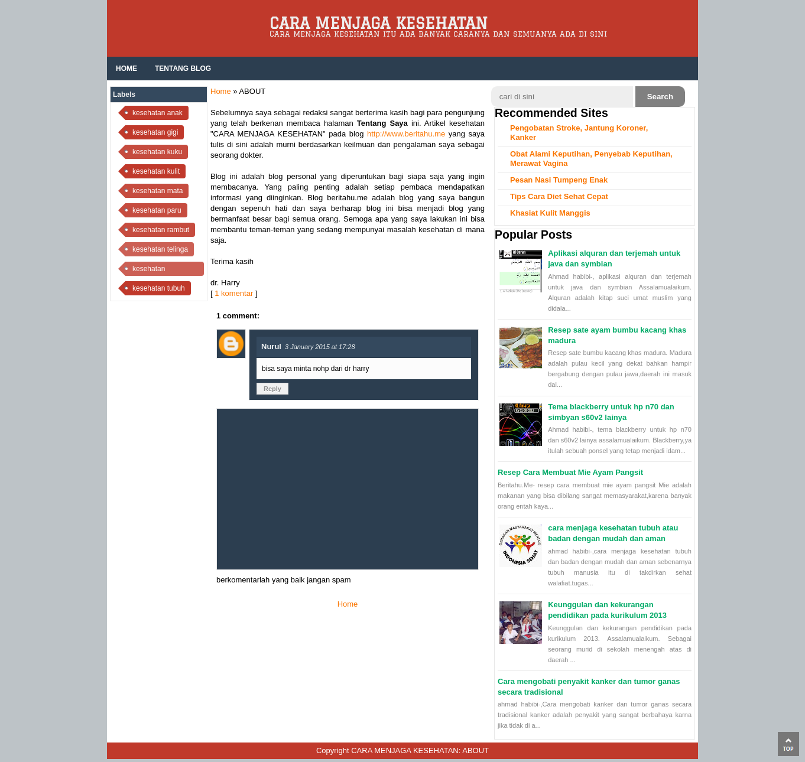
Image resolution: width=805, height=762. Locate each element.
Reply (272, 388)
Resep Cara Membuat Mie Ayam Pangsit (570, 472)
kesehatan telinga (160, 249)
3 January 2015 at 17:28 (320, 346)
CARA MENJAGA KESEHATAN (379, 23)
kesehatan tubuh (158, 288)
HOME (126, 68)
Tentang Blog (183, 68)
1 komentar (234, 293)
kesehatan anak (157, 113)
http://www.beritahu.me (406, 133)
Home (220, 91)
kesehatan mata (157, 191)
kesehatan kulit (156, 171)
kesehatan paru (156, 210)
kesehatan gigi (155, 132)
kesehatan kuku (157, 152)
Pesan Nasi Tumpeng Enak (559, 179)
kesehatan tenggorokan (152, 270)
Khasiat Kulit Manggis (550, 213)
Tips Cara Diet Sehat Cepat (559, 196)
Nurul (271, 346)
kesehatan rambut (160, 230)
